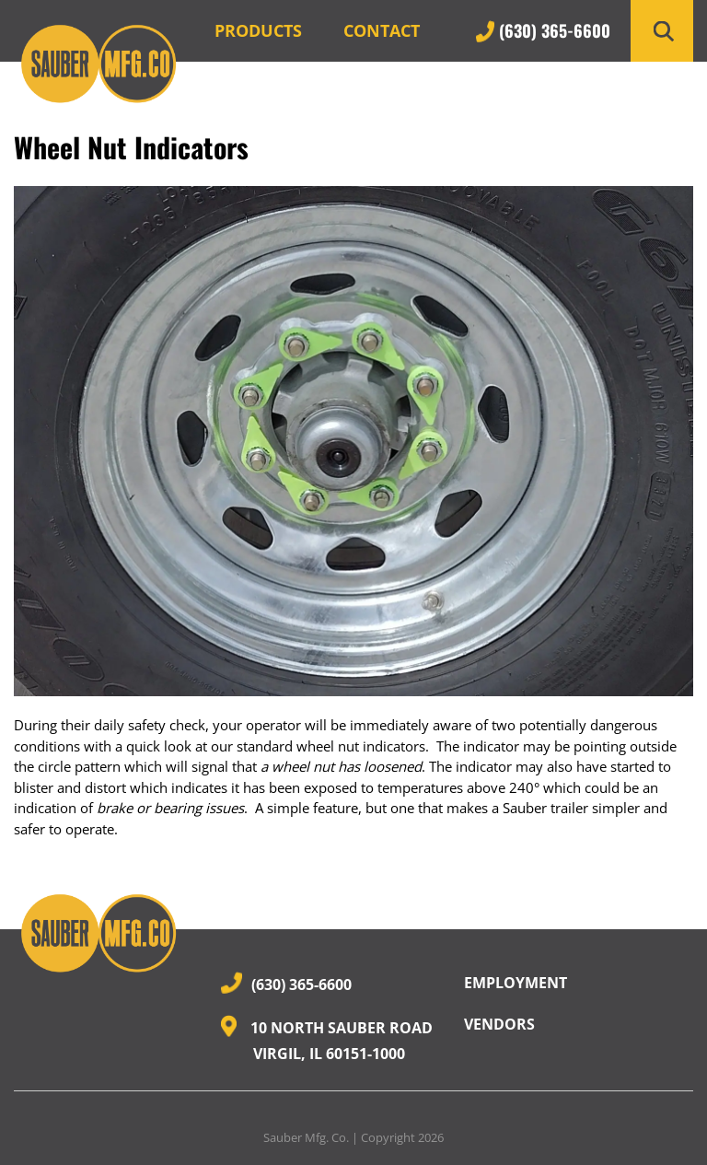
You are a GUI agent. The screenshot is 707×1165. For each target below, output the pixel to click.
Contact (381, 30)
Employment (515, 983)
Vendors (499, 1024)
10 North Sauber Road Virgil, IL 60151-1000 (327, 1040)
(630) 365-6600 (543, 30)
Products (258, 30)
